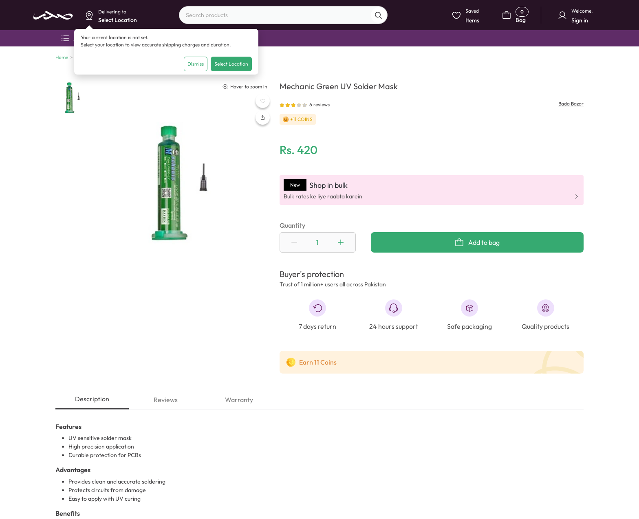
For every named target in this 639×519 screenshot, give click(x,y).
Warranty (239, 400)
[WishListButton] (263, 101)
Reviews (166, 400)
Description (92, 399)
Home (61, 57)
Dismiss (195, 64)
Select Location (231, 64)
